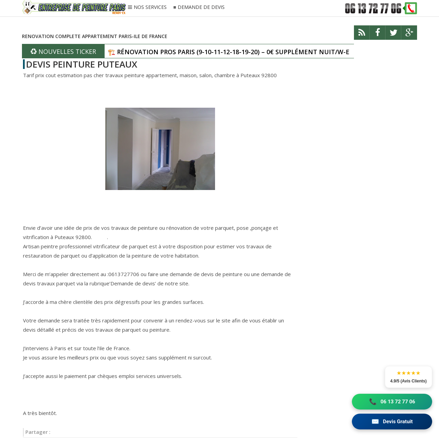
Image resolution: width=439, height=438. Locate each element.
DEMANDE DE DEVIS (201, 7)
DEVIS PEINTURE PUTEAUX (81, 64)
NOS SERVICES (150, 7)
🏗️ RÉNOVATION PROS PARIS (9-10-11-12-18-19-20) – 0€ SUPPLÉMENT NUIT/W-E (228, 52)
